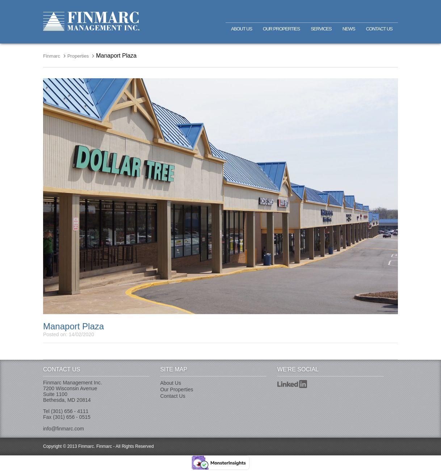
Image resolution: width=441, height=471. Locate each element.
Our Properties (281, 29)
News (349, 29)
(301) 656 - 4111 (70, 411)
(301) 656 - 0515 (72, 417)
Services (321, 29)
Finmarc (91, 21)
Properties (78, 56)
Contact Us (379, 29)
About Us (241, 29)
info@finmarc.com (63, 429)
